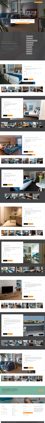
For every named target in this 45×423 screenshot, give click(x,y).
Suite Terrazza (29, 51)
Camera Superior (29, 38)
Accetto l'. (27, 411)
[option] (41, 422)
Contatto (41, 390)
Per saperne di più (22, 16)
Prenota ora (14, 415)
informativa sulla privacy (27, 410)
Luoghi (14, 412)
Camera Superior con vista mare (32, 40)
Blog (13, 413)
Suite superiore (29, 49)
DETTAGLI (26, 79)
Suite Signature (29, 53)
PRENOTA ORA (31, 79)
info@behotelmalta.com (5, 412)
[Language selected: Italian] (32, 2)
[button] (30, 21)
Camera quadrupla (30, 42)
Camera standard (29, 36)
